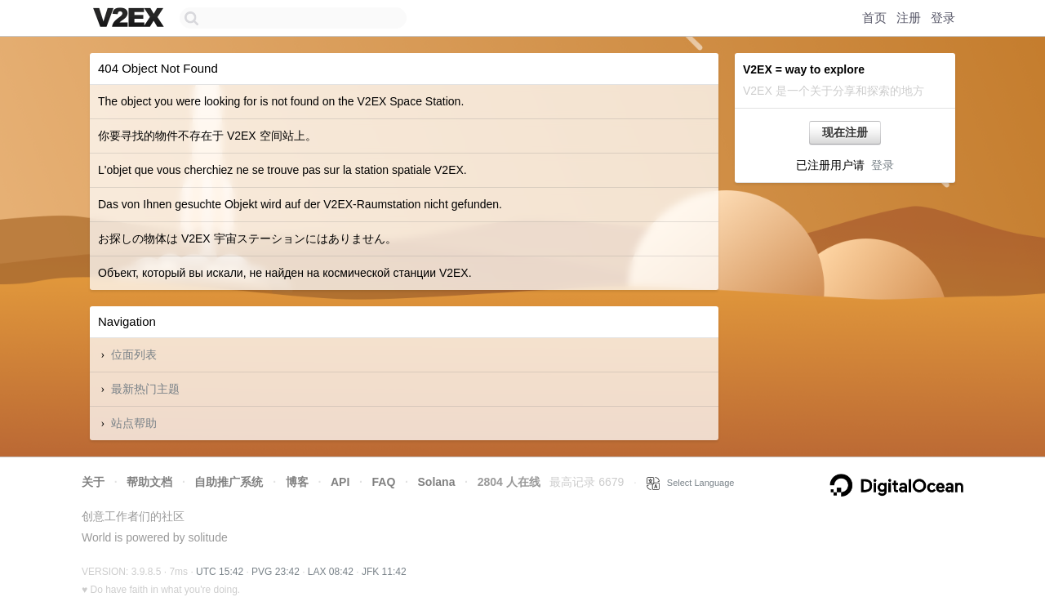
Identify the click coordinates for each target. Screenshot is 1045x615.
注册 (908, 18)
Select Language (691, 483)
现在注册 (845, 132)
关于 (93, 481)
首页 (874, 18)
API (340, 481)
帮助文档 (149, 481)
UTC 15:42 (219, 571)
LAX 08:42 (331, 571)
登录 (943, 18)
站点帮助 (134, 423)
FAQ (384, 481)
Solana (437, 481)
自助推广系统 (228, 481)
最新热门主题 (145, 388)
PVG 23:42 (275, 571)
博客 (297, 481)
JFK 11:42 (384, 571)
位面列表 (134, 354)
